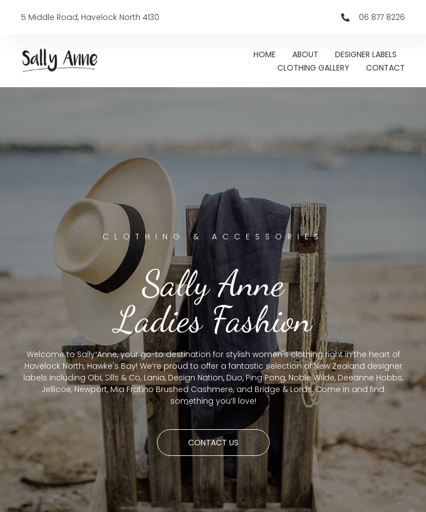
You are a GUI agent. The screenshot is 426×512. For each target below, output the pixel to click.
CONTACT (385, 67)
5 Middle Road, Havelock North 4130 (90, 17)
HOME (264, 54)
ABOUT (305, 54)
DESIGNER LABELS (366, 54)
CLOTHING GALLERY (313, 67)
